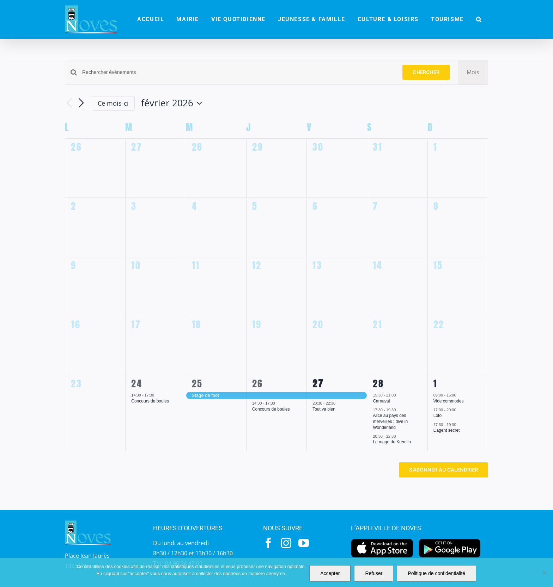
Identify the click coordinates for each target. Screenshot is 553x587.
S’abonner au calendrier (443, 470)
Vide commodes (448, 401)
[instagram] (286, 543)
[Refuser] (544, 572)
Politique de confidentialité (436, 573)
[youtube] (303, 543)
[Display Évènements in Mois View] (473, 72)
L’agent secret (446, 430)
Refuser (373, 573)
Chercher (426, 72)
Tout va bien (323, 409)
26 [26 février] (257, 383)
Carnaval (381, 401)
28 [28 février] (378, 383)
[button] (479, 19)
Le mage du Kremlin (392, 441)
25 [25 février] (197, 383)
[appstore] (382, 540)
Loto (437, 415)
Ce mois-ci (113, 103)
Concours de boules (150, 401)
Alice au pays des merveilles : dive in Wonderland (390, 421)
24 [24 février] (136, 383)
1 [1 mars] (435, 383)
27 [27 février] (317, 383)
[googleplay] (450, 540)
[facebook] (268, 543)
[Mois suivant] (81, 103)
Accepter (330, 573)
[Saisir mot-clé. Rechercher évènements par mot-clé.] (238, 72)
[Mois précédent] (69, 103)
